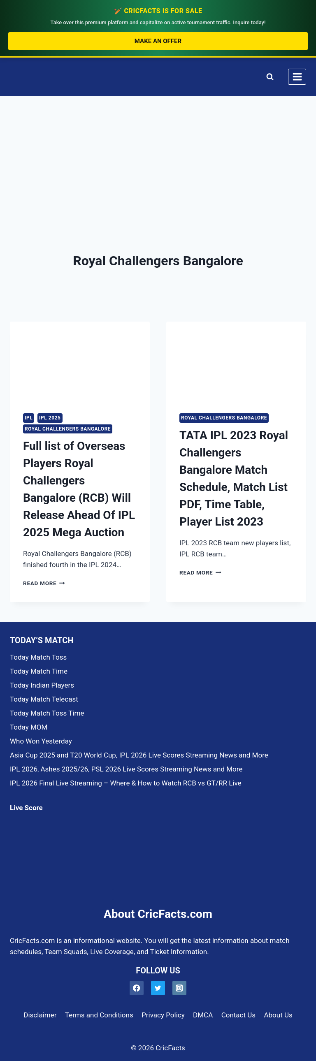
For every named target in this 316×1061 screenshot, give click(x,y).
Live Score (26, 808)
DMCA (203, 1015)
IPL (29, 418)
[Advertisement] (158, 157)
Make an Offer (158, 41)
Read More (44, 583)
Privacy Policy (163, 1015)
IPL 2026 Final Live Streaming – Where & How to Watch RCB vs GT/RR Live (126, 783)
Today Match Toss (38, 657)
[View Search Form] (268, 76)
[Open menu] (297, 76)
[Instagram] (179, 988)
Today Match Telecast (44, 699)
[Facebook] (137, 988)
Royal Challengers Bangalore (68, 429)
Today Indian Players (42, 685)
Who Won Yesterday (41, 741)
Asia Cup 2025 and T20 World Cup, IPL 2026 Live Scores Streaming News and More (139, 755)
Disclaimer (39, 1015)
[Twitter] (158, 988)
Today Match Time (38, 671)
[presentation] (80, 361)
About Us (278, 1015)
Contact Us (238, 1015)
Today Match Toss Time (47, 713)
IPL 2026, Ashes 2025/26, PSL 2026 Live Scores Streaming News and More (126, 769)
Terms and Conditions (99, 1015)
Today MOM (28, 727)
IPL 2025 (50, 418)
